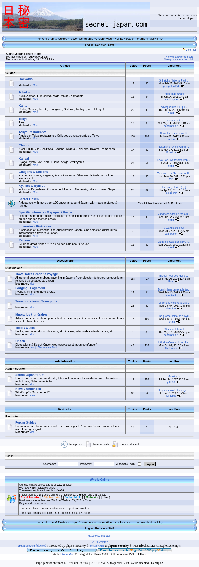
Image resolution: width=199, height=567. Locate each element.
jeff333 (171, 382)
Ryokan (24, 240)
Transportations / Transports (36, 301)
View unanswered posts (179, 56)
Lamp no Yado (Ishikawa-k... (174, 241)
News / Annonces (28, 389)
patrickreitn (171, 295)
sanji (171, 165)
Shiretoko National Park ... (174, 80)
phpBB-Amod (97, 545)
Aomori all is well (174, 93)
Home (40, 38)
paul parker (171, 233)
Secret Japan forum (29, 375)
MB (171, 179)
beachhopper (171, 99)
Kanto (23, 105)
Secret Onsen (29, 199)
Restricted (12, 416)
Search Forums (135, 38)
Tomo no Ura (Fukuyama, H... (174, 173)
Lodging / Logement (30, 288)
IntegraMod (67, 554)
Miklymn (171, 396)
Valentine (171, 308)
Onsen (99, 38)
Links (120, 38)
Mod (35, 85)
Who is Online (99, 479)
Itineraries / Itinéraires (35, 226)
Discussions (13, 267)
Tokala (171, 321)
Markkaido (171, 348)
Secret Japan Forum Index (23, 53)
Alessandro (44, 347)
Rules (151, 38)
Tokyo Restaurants (81, 38)
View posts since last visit (178, 59)
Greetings (174, 376)
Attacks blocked (32, 546)
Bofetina (171, 152)
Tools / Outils (25, 328)
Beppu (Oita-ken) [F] (174, 187)
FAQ (160, 38)
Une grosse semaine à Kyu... (174, 316)
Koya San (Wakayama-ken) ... (174, 160)
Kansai (24, 158)
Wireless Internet (174, 329)
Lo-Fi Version (99, 542)
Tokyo (23, 119)
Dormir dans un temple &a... (174, 289)
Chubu (24, 145)
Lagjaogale (171, 193)
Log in (89, 44)
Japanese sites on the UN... (174, 214)
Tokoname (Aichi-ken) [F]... (174, 146)
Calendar (189, 49)
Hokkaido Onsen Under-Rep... (174, 342)
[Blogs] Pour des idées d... (174, 275)
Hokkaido (26, 79)
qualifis (171, 139)
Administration (15, 368)
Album (110, 38)
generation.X (171, 126)
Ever (171, 281)
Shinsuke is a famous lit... (174, 133)
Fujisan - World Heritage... (174, 390)
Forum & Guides (56, 38)
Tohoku (24, 92)
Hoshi (171, 112)
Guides (10, 73)
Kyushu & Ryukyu (32, 186)
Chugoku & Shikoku (33, 172)
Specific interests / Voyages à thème (45, 212)
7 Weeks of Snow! (174, 228)
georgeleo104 (171, 86)
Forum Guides (25, 422)
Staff (111, 44)
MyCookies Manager (99, 535)
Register (100, 44)
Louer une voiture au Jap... (174, 302)
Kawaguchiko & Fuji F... (174, 107)
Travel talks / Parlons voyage (36, 274)
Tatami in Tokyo (174, 120)
